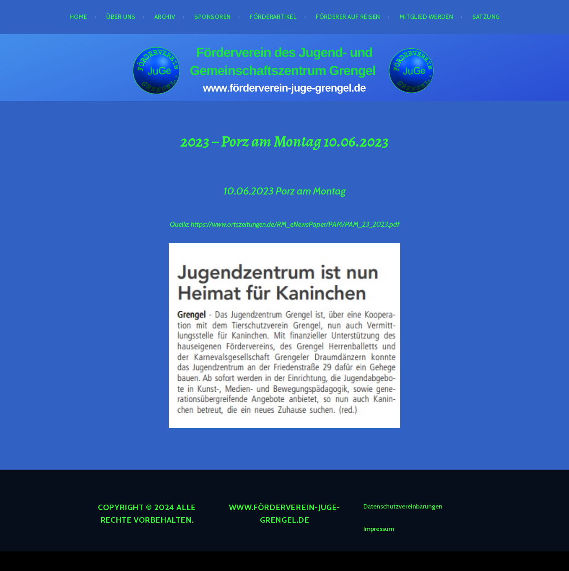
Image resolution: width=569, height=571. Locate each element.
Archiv (165, 16)
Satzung (485, 16)
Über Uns (120, 16)
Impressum (378, 528)
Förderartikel (273, 16)
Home (78, 16)
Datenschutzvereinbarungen (402, 506)
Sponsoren (212, 16)
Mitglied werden (426, 16)
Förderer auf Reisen (348, 16)
